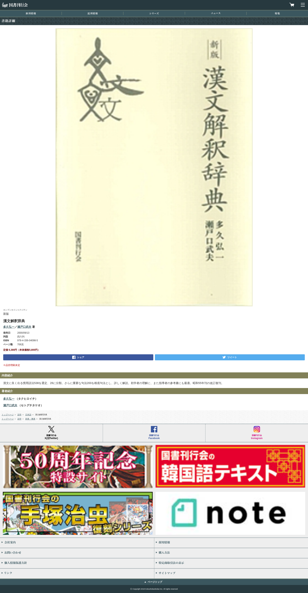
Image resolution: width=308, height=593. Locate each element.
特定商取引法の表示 (231, 563)
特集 (277, 13)
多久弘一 (8, 326)
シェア (80, 357)
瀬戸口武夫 (24, 326)
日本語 (28, 415)
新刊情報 (31, 13)
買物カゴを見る (291, 5)
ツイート (232, 357)
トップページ (8, 415)
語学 (19, 415)
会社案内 (77, 543)
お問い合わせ (77, 553)
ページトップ (155, 582)
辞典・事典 (30, 419)
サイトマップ (231, 574)
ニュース (215, 13)
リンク (77, 574)
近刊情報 (92, 13)
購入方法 (231, 553)
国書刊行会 (15, 4)
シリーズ (154, 13)
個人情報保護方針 (77, 563)
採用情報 (231, 543)
